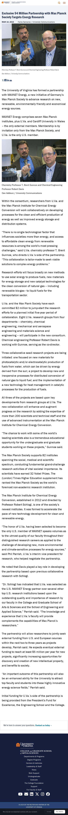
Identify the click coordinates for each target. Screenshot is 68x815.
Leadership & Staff (34, 766)
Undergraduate (34, 776)
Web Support (34, 773)
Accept (49, 812)
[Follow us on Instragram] (42, 795)
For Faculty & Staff (34, 789)
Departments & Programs (34, 756)
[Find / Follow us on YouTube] (20, 795)
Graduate (34, 779)
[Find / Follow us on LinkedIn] (31, 795)
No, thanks (59, 812)
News (34, 769)
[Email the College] (26, 795)
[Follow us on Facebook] (48, 795)
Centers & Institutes (34, 763)
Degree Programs (34, 760)
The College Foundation (34, 783)
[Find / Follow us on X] (37, 795)
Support (34, 786)
